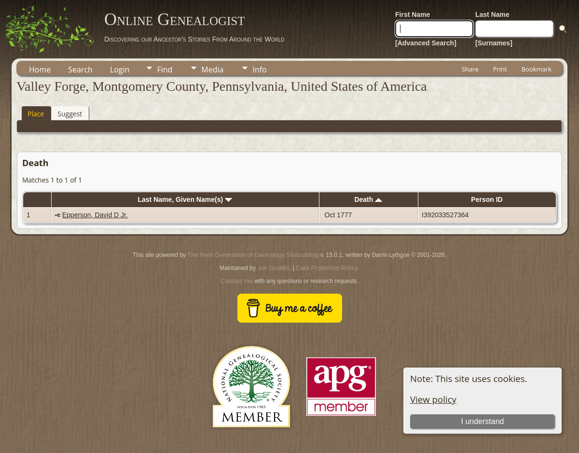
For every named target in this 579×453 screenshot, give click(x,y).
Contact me (236, 280)
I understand (482, 421)
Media (212, 69)
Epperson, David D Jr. (95, 215)
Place (36, 113)
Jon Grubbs (273, 267)
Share (470, 69)
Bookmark (536, 69)
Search (80, 69)
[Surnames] (493, 43)
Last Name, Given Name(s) (185, 199)
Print (500, 69)
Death (368, 199)
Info (259, 69)
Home (40, 69)
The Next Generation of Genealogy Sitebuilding (252, 254)
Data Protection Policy (327, 267)
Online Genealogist (174, 19)
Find (164, 69)
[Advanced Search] (425, 43)
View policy (433, 399)
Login (120, 69)
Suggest (69, 113)
